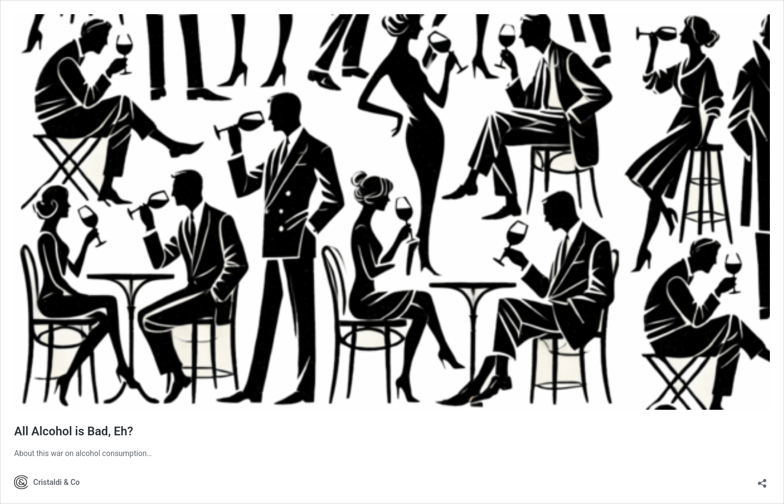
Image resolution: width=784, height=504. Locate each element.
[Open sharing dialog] (762, 479)
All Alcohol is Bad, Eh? (73, 431)
